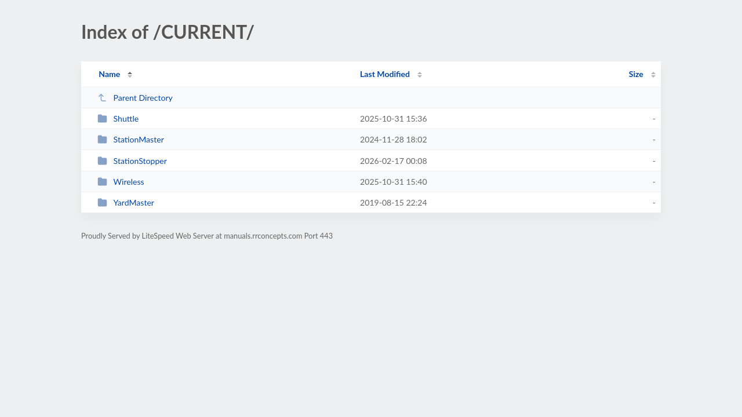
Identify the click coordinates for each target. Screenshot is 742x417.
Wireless (120, 181)
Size (636, 74)
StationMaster (130, 139)
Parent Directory (135, 98)
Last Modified (385, 74)
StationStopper (132, 161)
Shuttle (118, 118)
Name (109, 74)
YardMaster (125, 202)
